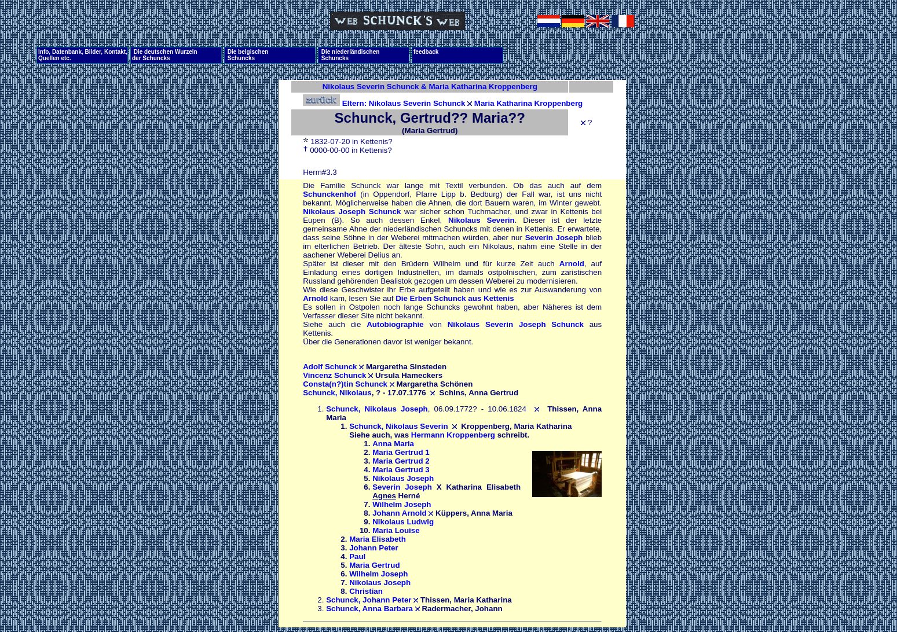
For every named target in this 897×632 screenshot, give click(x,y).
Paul (357, 556)
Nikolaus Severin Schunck (417, 103)
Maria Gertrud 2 (401, 461)
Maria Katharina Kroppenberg (528, 103)
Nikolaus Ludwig (403, 521)
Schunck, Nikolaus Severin (398, 426)
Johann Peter (373, 547)
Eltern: (336, 103)
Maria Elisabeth (377, 539)
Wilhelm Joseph (401, 504)
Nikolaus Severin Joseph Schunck (516, 324)
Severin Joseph (554, 237)
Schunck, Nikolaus (337, 392)
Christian (366, 591)
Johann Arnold (399, 513)
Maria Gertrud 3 (401, 469)
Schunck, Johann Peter (368, 600)
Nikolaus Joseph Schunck (352, 211)
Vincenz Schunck (334, 375)
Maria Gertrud (374, 565)
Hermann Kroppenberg (453, 435)
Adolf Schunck (330, 366)
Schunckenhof (329, 194)
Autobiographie (395, 324)
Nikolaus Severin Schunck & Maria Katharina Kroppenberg (430, 86)
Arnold (571, 263)
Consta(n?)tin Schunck (345, 384)
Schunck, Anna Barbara (369, 608)
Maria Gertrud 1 (401, 452)
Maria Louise (395, 530)
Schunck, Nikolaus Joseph (377, 409)
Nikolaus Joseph (403, 478)
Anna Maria (393, 443)
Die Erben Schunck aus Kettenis (455, 298)
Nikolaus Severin (481, 220)
